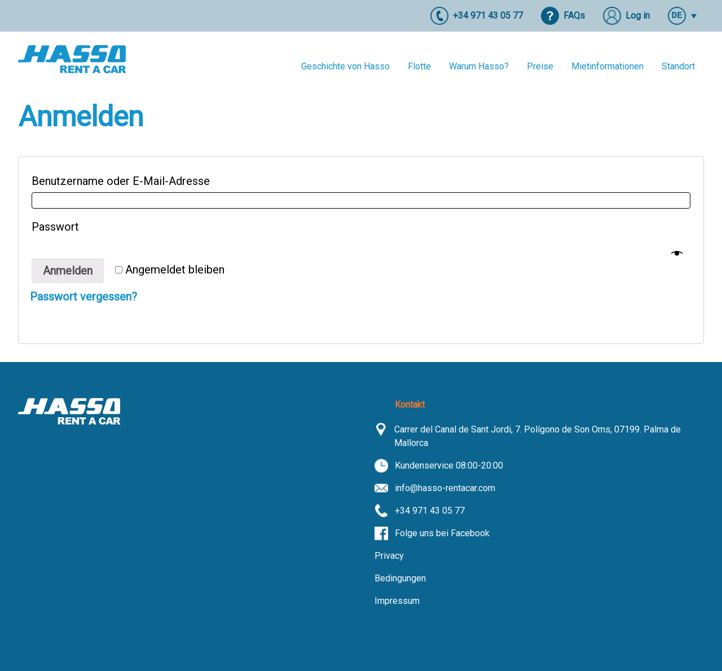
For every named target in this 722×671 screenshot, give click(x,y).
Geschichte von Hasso (345, 66)
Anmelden (68, 270)
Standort (678, 66)
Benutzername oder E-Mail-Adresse (125, 181)
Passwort (59, 226)
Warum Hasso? (479, 66)
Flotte (419, 66)
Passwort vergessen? (83, 296)
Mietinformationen (607, 66)
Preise (540, 66)
